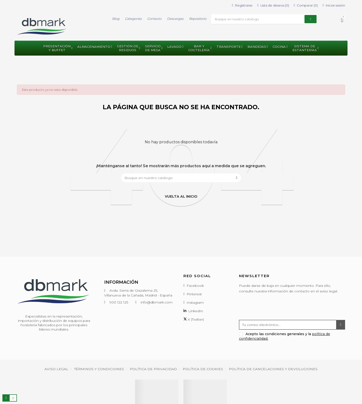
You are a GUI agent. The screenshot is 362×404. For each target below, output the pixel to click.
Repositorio (197, 19)
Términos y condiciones (99, 369)
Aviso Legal (56, 369)
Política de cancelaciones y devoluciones (273, 369)
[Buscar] (181, 178)
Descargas (175, 19)
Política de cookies (203, 369)
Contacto (154, 19)
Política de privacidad (153, 369)
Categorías (133, 19)
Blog (115, 19)
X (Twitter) (193, 319)
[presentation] (275, 308)
